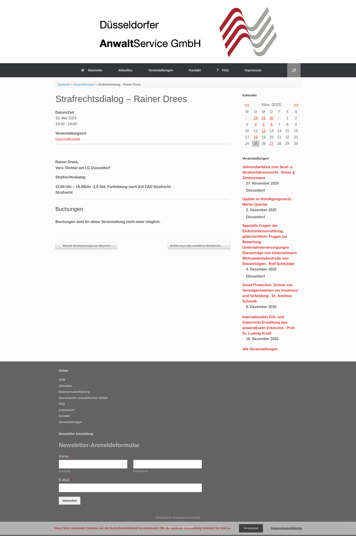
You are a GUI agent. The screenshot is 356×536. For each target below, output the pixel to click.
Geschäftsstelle (67, 139)
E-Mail (65, 480)
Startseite (91, 70)
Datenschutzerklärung (74, 391)
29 (264, 118)
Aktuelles (125, 70)
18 (256, 137)
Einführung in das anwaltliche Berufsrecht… (199, 246)
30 (271, 118)
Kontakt (195, 70)
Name (65, 456)
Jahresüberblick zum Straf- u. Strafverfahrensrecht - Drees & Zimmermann (268, 172)
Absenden (69, 500)
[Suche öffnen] (294, 70)
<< (247, 104)
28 (256, 118)
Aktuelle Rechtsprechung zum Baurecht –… (86, 246)
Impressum (253, 70)
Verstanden (251, 528)
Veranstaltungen (160, 70)
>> (295, 104)
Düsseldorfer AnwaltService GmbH (83, 398)
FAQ (223, 70)
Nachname (140, 471)
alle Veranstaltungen (260, 349)
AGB (62, 379)
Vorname (65, 471)
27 (271, 143)
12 (264, 131)
